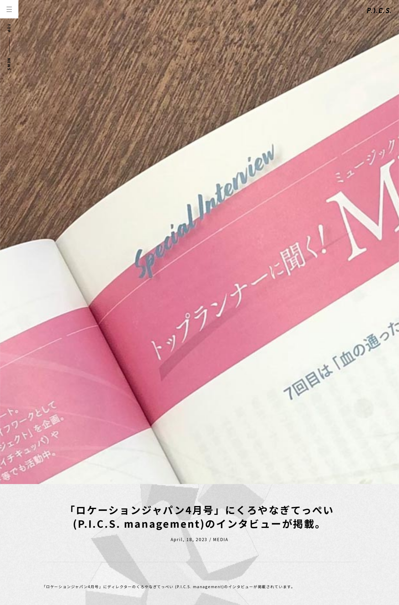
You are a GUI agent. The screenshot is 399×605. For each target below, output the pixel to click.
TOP (9, 28)
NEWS (9, 64)
